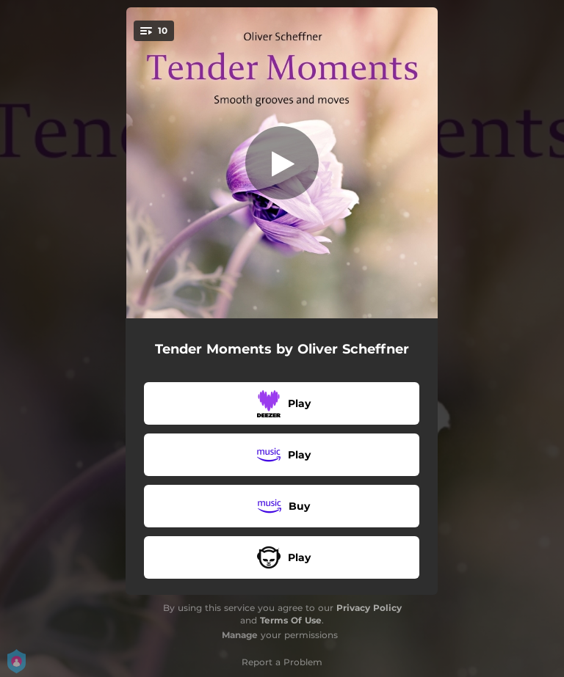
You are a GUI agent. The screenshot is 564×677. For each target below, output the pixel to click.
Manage (240, 634)
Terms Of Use (291, 620)
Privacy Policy (369, 607)
